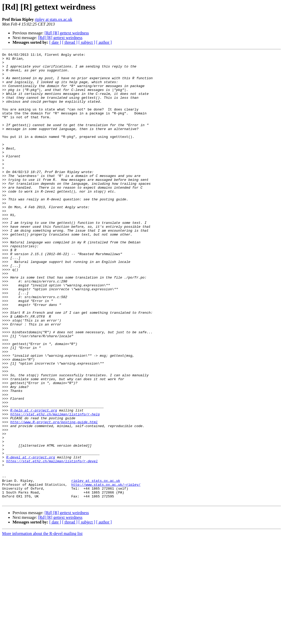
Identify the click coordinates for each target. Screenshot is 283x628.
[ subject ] (87, 42)
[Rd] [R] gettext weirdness (67, 33)
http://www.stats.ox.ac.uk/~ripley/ (105, 571)
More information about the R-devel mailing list (42, 623)
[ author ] (104, 42)
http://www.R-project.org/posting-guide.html (54, 496)
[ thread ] (69, 42)
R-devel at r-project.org (30, 538)
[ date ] (55, 42)
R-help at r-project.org (33, 482)
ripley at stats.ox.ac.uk (53, 19)
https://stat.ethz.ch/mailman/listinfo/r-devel (52, 543)
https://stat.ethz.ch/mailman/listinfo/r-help (55, 486)
